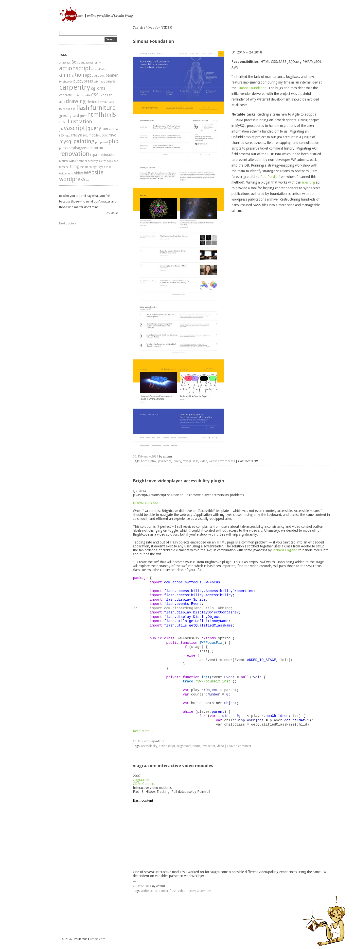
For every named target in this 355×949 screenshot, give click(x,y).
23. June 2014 (142, 886)
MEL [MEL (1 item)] (85, 135)
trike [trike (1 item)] (108, 167)
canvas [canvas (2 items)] (111, 81)
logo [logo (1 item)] (67, 135)
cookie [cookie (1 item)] (86, 95)
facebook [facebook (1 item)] (64, 109)
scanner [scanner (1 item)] (82, 161)
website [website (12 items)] (94, 172)
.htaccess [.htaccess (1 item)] (65, 62)
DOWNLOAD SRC (146, 503)
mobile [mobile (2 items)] (94, 135)
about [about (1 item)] (81, 62)
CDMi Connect (144, 784)
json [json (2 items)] (105, 129)
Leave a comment (239, 746)
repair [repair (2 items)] (94, 155)
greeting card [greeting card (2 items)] (69, 116)
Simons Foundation (153, 41)
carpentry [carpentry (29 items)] (74, 87)
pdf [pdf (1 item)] (97, 142)
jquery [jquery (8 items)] (93, 128)
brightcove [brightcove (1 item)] (65, 81)
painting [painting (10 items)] (83, 141)
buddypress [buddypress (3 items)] (83, 81)
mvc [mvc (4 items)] (112, 135)
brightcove (184, 746)
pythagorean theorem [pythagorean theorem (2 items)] (87, 148)
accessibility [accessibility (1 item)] (93, 62)
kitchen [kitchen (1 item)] (113, 129)
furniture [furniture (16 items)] (103, 107)
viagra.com (141, 780)
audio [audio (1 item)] (95, 75)
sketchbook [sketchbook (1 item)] (105, 161)
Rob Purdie (268, 177)
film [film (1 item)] (73, 109)
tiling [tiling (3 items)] (74, 166)
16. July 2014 (142, 741)
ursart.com (59, 10)
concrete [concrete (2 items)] (65, 95)
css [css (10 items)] (95, 94)
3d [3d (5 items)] (74, 62)
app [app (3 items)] (88, 75)
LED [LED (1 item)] (61, 135)
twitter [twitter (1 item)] (63, 173)
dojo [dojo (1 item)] (62, 102)
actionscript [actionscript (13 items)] (75, 68)
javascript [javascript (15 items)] (72, 128)
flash (173, 891)
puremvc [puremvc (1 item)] (64, 148)
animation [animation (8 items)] (71, 75)
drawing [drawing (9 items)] (76, 101)
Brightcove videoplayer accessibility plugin (178, 480)
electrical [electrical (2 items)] (93, 102)
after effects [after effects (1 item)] (98, 69)
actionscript (167, 746)
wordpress (227, 461)
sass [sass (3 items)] (72, 160)
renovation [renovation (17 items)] (74, 153)
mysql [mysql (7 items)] (66, 141)
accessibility (149, 746)
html (153, 461)
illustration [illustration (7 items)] (79, 121)
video (203, 461)
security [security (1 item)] (93, 161)
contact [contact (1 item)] (77, 95)
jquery (177, 461)
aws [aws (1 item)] (102, 75)
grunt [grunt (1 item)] (83, 116)
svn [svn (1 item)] (116, 161)
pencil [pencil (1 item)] (104, 142)
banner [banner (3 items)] (112, 75)
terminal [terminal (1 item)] (64, 167)
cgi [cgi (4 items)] (93, 88)
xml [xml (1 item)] (88, 180)
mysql (187, 461)
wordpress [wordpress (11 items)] (72, 179)
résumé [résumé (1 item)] (64, 161)
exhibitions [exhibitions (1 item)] (107, 102)
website (214, 461)
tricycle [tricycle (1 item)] (100, 167)
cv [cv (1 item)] (100, 95)
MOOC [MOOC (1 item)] (103, 135)
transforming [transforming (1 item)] (88, 167)
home (145, 461)
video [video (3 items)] (78, 173)
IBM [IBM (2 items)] (62, 122)
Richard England (285, 550)
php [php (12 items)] (113, 141)
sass (195, 461)
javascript (164, 461)
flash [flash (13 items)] (82, 107)
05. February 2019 (145, 456)
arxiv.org (308, 182)
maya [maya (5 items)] (76, 134)
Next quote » (67, 223)
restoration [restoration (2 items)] (108, 155)
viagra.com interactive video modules (173, 765)
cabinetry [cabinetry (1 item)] (99, 81)
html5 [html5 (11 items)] (108, 115)
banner (163, 891)
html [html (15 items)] (93, 114)
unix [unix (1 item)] (70, 173)
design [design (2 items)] (107, 95)
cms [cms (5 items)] (101, 88)
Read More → (143, 731)
